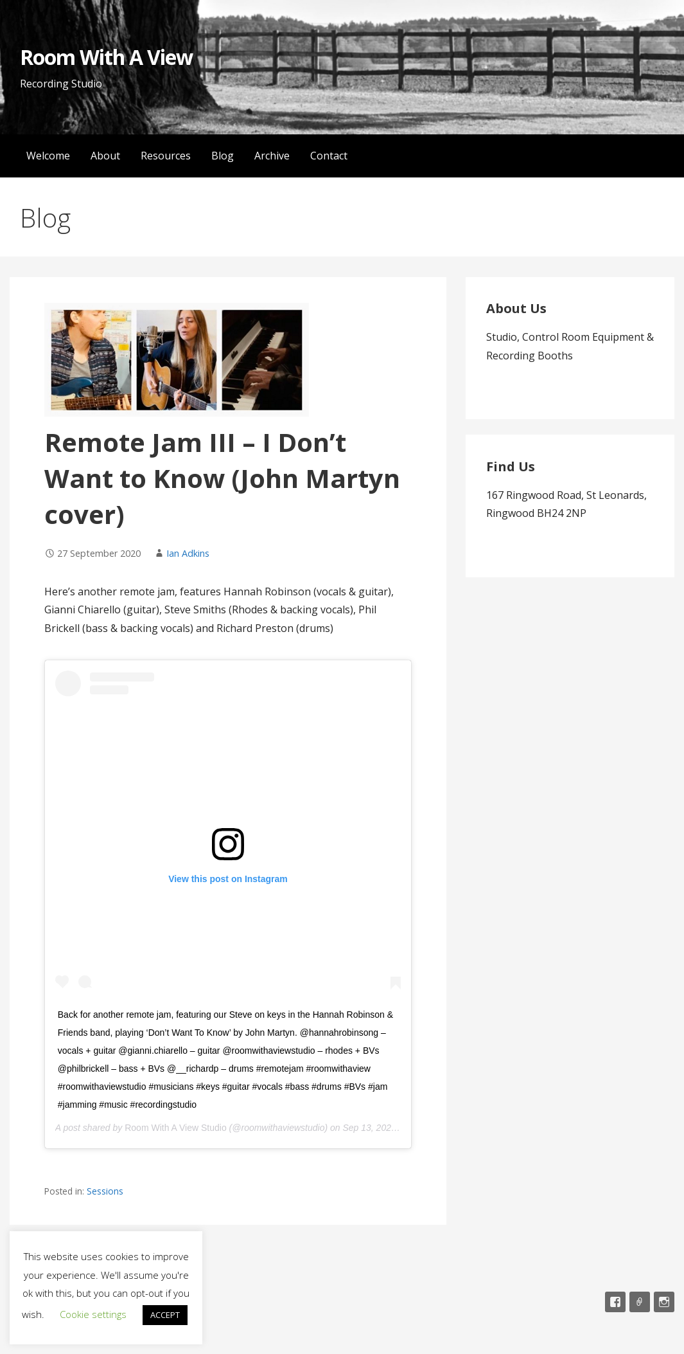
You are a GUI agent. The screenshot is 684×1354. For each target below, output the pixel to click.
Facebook (615, 1302)
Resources (166, 156)
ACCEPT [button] (165, 1315)
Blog (222, 156)
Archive (272, 156)
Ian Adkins (187, 553)
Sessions (105, 1191)
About (105, 156)
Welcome (48, 156)
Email (639, 1302)
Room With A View (106, 57)
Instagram (664, 1302)
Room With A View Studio (175, 1128)
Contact (328, 156)
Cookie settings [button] (93, 1314)
